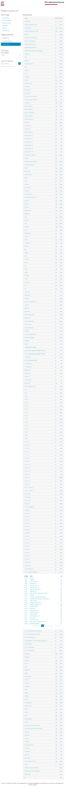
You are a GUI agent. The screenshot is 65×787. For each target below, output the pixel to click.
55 (58, 625)
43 (48, 625)
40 (39, 625)
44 (50, 625)
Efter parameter (6, 44)
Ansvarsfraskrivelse (6, 20)
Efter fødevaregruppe (7, 41)
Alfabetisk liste (5, 38)
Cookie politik (5, 25)
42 (45, 625)
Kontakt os (4, 28)
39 (37, 625)
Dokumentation (5, 17)
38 (34, 625)
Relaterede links (5, 30)
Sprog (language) (5, 52)
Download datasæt (6, 23)
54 (56, 625)
